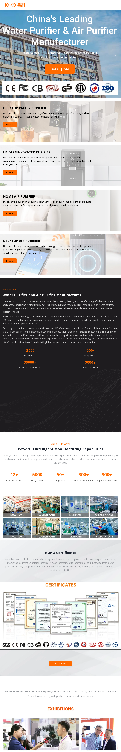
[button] (4, 54)
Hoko (14, 5)
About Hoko (60, 663)
